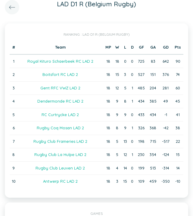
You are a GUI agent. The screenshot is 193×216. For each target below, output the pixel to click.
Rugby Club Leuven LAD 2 (60, 168)
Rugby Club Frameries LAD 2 (60, 141)
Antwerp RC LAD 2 (60, 181)
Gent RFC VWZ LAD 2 (60, 88)
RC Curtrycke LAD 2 (60, 114)
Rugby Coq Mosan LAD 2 (60, 127)
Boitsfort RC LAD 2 (60, 74)
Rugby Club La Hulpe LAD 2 (60, 154)
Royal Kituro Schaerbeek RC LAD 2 (60, 61)
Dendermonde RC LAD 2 (60, 101)
